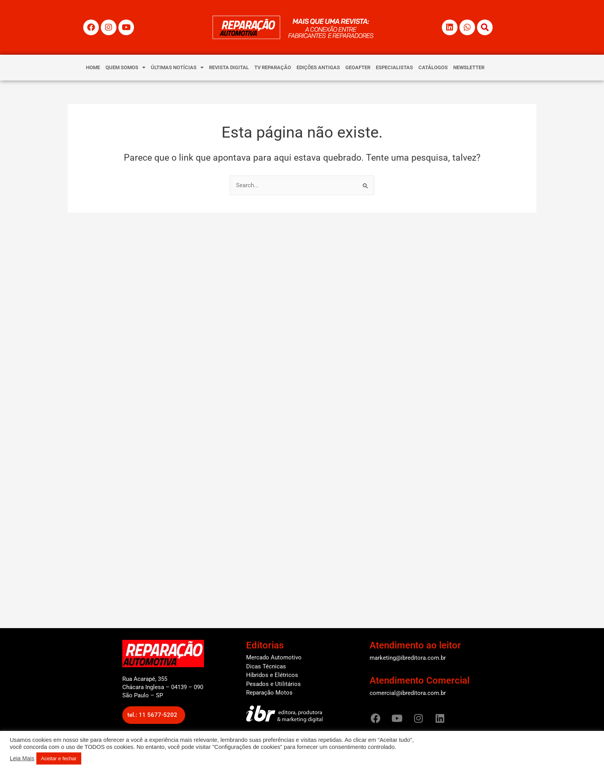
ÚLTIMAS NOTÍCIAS (177, 67)
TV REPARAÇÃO (272, 67)
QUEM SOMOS (125, 67)
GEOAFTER (357, 67)
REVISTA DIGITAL (229, 67)
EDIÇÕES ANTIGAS (318, 67)
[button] (153, 715)
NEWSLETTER (468, 67)
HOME (93, 67)
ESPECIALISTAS (394, 67)
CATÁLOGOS (433, 67)
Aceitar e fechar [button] (59, 758)
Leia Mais (22, 758)
